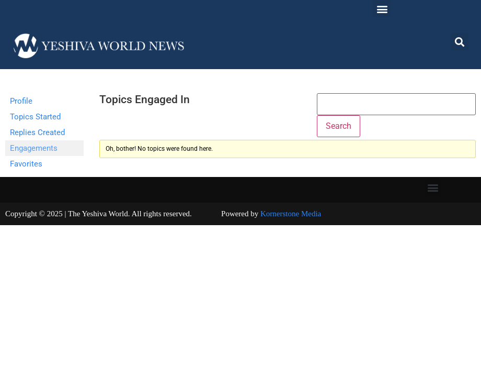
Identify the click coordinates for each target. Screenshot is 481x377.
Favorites (26, 164)
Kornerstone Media (290, 213)
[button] (382, 8)
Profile (21, 101)
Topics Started (35, 116)
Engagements (34, 148)
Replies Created (37, 132)
